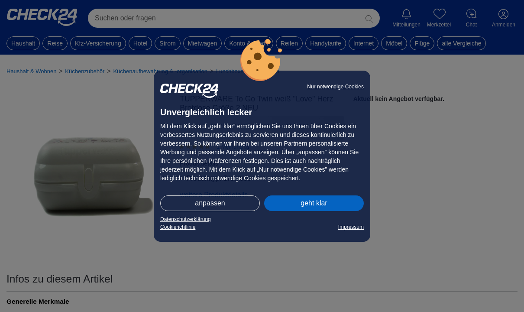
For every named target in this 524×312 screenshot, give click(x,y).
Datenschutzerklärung (185, 219)
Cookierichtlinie (177, 227)
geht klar (314, 203)
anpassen (210, 203)
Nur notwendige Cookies (335, 87)
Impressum (351, 227)
